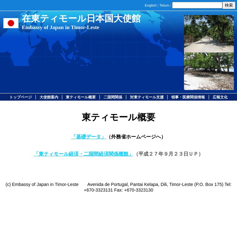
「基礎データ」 (88, 136)
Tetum (164, 5)
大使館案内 (49, 97)
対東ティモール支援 (147, 97)
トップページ (20, 97)
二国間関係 (113, 97)
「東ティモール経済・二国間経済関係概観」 (83, 154)
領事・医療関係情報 (188, 97)
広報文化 (220, 97)
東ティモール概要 (81, 97)
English (151, 5)
